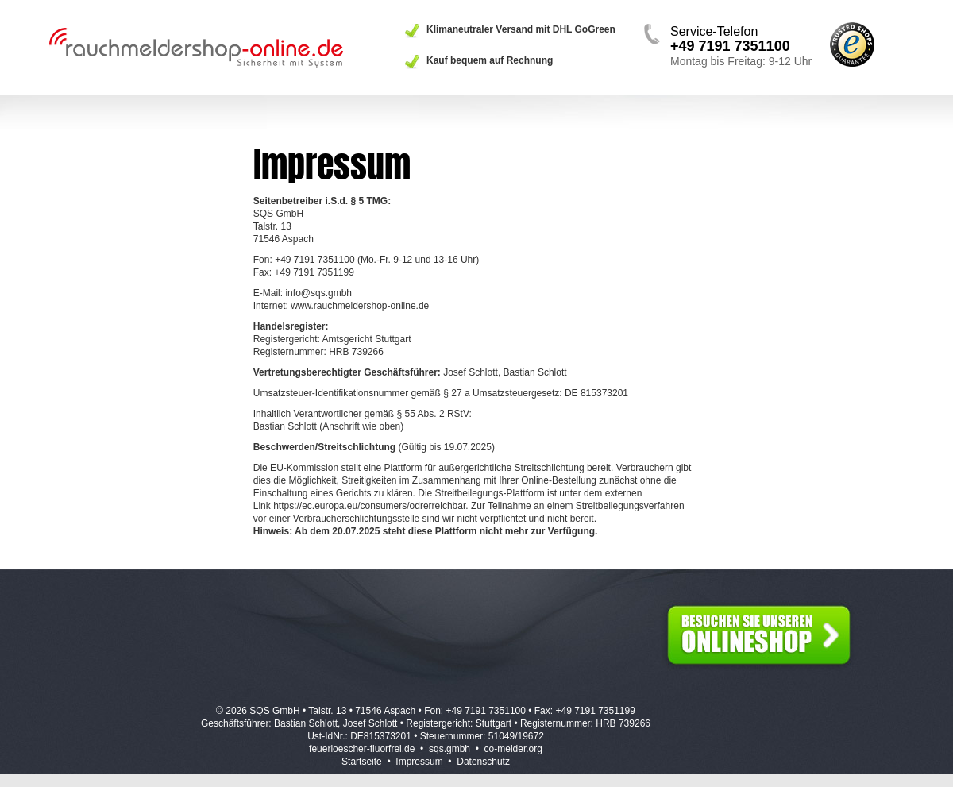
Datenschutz (483, 761)
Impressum (418, 761)
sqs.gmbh (449, 748)
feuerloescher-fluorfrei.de (362, 748)
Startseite (361, 761)
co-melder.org (513, 748)
